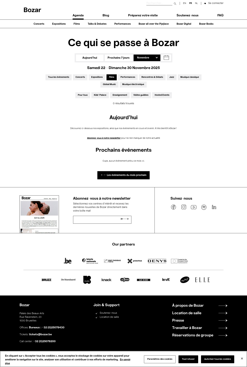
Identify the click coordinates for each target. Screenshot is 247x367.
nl (196, 3)
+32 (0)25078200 (44, 341)
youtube (194, 207)
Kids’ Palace (100, 95)
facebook (173, 207)
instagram (184, 207)
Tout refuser (188, 359)
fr (190, 3)
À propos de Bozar (188, 305)
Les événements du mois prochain (126, 175)
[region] (123, 359)
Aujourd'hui (89, 58)
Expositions (59, 24)
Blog (106, 15)
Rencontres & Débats (152, 77)
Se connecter (216, 3)
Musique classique (189, 77)
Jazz (171, 77)
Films (77, 24)
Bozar (32, 10)
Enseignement (120, 95)
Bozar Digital (184, 24)
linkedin (214, 207)
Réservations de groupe (192, 335)
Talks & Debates (97, 24)
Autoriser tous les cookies (217, 359)
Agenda (78, 15)
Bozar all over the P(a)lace (154, 24)
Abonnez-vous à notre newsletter (104, 138)
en (184, 3)
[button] (166, 58)
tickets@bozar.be (40, 334)
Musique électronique (133, 84)
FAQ (220, 15)
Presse (178, 320)
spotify (204, 207)
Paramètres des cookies (159, 359)
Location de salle (109, 317)
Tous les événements (58, 77)
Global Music (109, 84)
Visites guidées (140, 95)
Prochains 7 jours (118, 58)
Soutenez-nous (187, 15)
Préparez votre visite (143, 15)
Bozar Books (206, 24)
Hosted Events (162, 95)
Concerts (39, 24)
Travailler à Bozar (187, 328)
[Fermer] (241, 358)
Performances (122, 24)
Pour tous (83, 95)
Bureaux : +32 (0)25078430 (46, 327)
